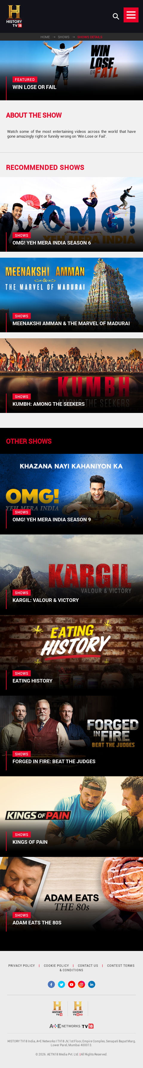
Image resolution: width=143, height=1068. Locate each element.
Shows (63, 37)
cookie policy (56, 965)
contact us (88, 965)
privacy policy (21, 965)
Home (45, 37)
